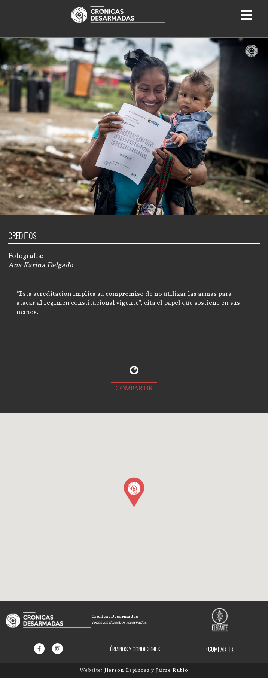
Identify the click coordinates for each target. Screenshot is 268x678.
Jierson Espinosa (127, 670)
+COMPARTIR (219, 649)
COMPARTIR (134, 388)
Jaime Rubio (172, 670)
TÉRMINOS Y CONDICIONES (134, 649)
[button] (134, 492)
